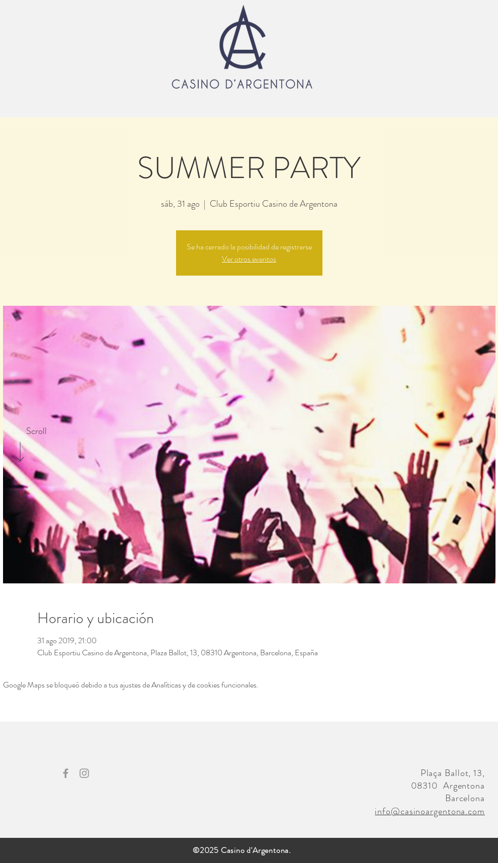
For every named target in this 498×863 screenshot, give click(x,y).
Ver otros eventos (249, 259)
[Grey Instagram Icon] (84, 773)
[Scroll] (36, 431)
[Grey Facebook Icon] (65, 773)
